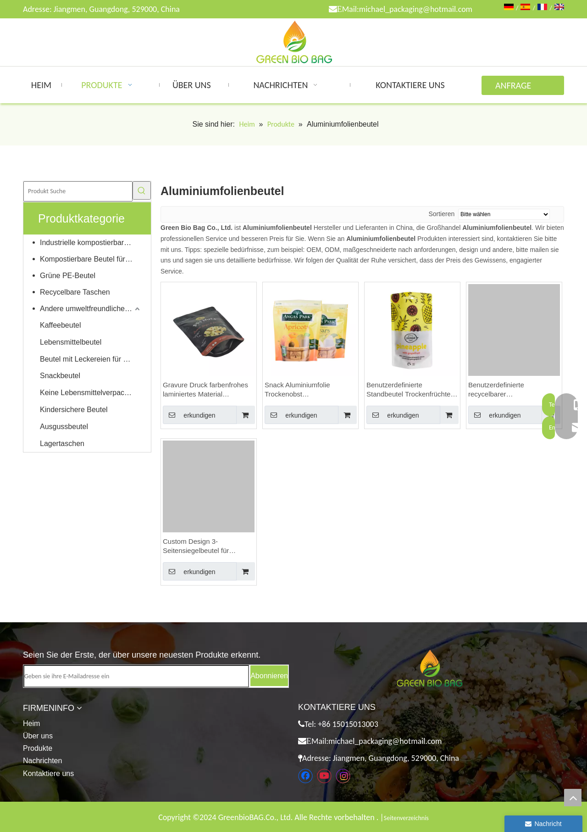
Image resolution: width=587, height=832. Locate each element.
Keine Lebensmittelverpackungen (91, 392)
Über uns (38, 736)
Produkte (37, 748)
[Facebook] (305, 776)
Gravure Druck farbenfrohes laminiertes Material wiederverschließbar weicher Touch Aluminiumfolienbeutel (206, 390)
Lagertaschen (62, 443)
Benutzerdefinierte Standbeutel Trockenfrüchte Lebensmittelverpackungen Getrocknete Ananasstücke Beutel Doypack (408, 390)
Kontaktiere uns (48, 773)
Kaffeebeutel (60, 325)
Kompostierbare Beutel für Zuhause (91, 259)
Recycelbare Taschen (75, 292)
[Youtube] (324, 776)
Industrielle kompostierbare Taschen (91, 242)
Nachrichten (42, 761)
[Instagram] (343, 776)
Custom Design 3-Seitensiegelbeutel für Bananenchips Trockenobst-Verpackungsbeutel (205, 546)
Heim (31, 723)
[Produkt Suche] (78, 191)
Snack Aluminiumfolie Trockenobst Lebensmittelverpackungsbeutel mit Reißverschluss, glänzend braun (310, 390)
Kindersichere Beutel (74, 409)
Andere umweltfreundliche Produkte (91, 309)
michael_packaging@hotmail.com (415, 9)
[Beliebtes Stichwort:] (142, 190)
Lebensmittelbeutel (70, 342)
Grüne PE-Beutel (67, 275)
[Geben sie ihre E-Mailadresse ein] (136, 676)
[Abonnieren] (269, 675)
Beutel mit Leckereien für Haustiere (91, 359)
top (572, 797)
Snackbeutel (60, 376)
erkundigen (189, 415)
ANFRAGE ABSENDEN (515, 87)
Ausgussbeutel (64, 426)
